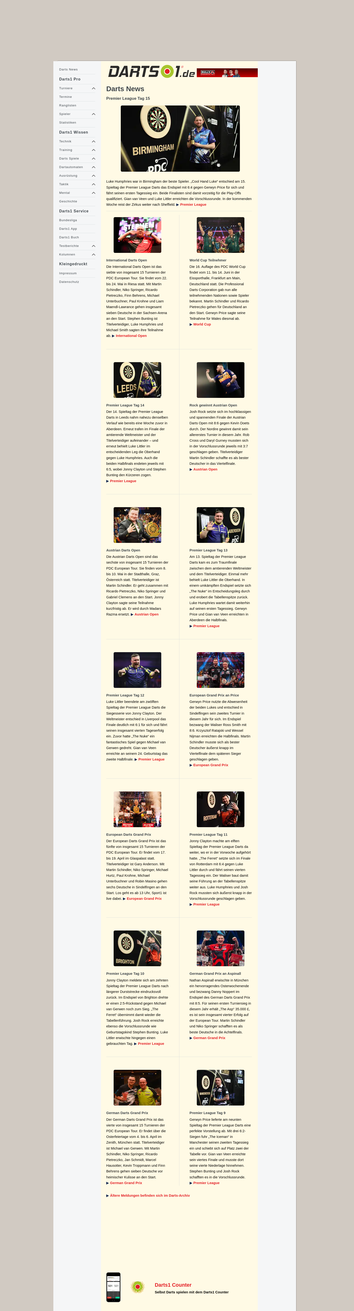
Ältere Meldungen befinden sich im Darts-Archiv (150, 1195)
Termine (65, 97)
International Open (131, 336)
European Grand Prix (210, 765)
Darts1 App (68, 228)
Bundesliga (68, 220)
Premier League (193, 204)
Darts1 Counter (173, 1285)
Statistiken (67, 122)
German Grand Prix (209, 1038)
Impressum (68, 273)
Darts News (68, 69)
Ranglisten (67, 105)
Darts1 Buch (69, 237)
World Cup (202, 324)
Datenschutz (69, 282)
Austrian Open (205, 469)
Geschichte (68, 201)
